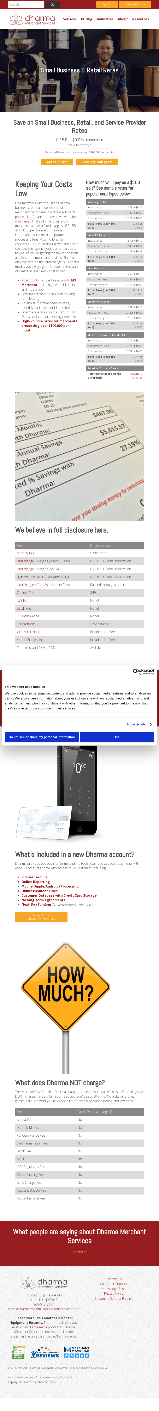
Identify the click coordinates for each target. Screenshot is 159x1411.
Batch (21, 610)
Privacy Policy (113, 1301)
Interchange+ (26, 562)
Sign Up (107, 4)
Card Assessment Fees (54, 586)
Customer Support (113, 1291)
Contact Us (113, 1286)
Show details (136, 724)
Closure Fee (26, 594)
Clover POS (47, 649)
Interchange (26, 586)
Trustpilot (80, 1258)
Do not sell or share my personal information (42, 737)
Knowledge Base (113, 1296)
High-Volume (26, 578)
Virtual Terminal (28, 634)
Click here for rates (136, 376)
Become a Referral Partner (114, 1305)
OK (117, 737)
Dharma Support (43, 1339)
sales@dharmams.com (43, 1316)
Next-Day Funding (37, 908)
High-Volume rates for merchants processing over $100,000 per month (50, 334)
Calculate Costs (135, 4)
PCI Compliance (28, 618)
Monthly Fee (26, 554)
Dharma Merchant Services (34, 19)
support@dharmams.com (44, 1321)
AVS (20, 602)
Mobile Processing (30, 641)
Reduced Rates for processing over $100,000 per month (79, 152)
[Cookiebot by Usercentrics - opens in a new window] (136, 672)
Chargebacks (26, 626)
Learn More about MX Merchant (41, 921)
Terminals (24, 649)
